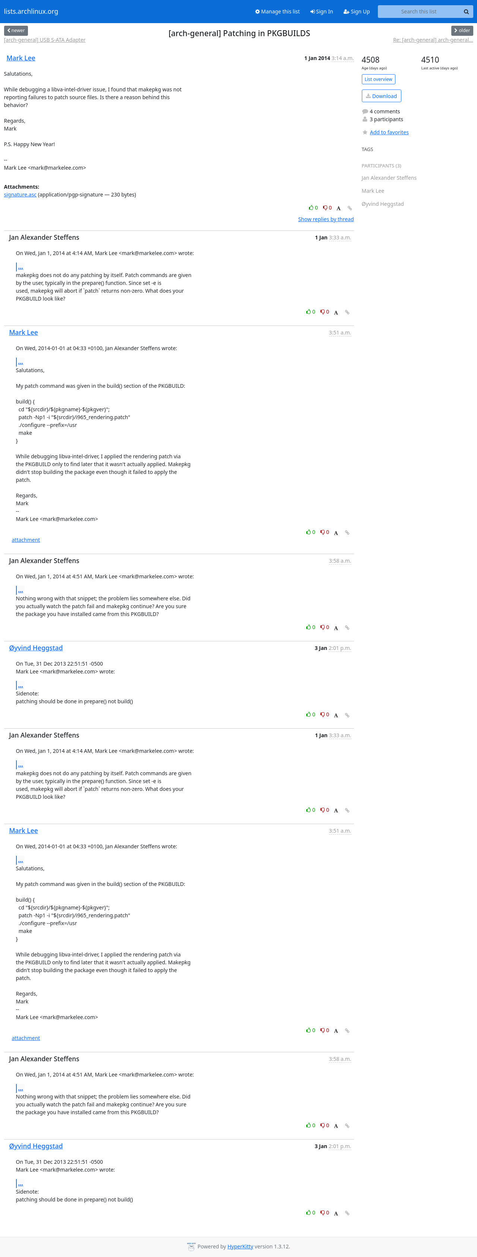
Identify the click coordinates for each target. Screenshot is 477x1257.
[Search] (466, 11)
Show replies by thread (326, 219)
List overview (378, 79)
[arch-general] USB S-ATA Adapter (45, 39)
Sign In (321, 11)
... (20, 267)
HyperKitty (240, 1246)
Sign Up (357, 11)
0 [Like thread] (314, 207)
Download (381, 96)
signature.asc (20, 194)
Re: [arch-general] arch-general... (433, 39)
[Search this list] (419, 11)
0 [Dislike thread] (327, 207)
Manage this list (277, 11)
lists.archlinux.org (31, 11)
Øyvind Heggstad (36, 647)
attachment (26, 539)
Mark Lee (21, 57)
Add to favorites (385, 132)
